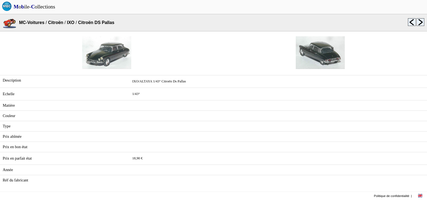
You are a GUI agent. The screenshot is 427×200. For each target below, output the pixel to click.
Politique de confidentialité (391, 196)
